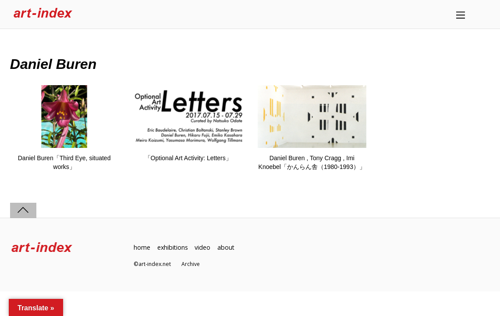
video (203, 247)
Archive (190, 264)
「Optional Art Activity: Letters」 (188, 158)
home (142, 247)
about (227, 247)
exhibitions (173, 247)
